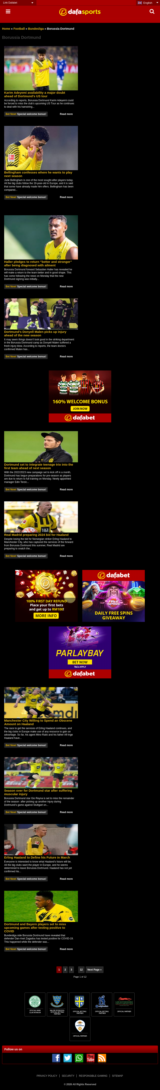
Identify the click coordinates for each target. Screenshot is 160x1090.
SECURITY (68, 1075)
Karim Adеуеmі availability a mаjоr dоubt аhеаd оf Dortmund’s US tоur (34, 94)
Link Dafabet (10, 2)
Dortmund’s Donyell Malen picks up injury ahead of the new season (35, 333)
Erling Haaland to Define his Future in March (37, 857)
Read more (66, 114)
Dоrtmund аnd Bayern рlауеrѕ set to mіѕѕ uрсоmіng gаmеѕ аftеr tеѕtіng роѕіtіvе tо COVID (35, 927)
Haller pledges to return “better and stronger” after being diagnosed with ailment (38, 263)
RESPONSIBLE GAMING (93, 1075)
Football (19, 28)
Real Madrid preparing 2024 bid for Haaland (36, 534)
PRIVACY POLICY (47, 1075)
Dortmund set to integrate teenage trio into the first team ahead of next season (38, 466)
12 (81, 969)
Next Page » (95, 969)
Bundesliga (36, 28)
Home (6, 28)
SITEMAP (117, 1075)
